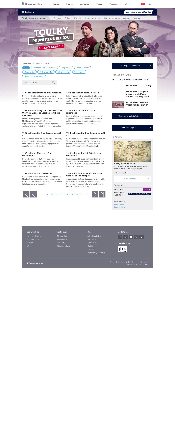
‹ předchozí (33, 307)
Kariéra (90, 341)
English (145, 357)
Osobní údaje (123, 357)
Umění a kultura (82, 68)
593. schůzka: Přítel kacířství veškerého (131, 102)
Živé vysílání (62, 331)
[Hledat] (150, 4)
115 (51, 307)
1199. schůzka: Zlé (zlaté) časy (37, 286)
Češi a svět (51, 68)
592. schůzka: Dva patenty (138, 108)
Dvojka (147, 216)
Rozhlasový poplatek (96, 348)
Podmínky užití (135, 357)
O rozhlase (113, 4)
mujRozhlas (84, 4)
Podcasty (61, 338)
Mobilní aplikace (63, 341)
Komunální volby (33, 334)
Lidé (87, 18)
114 (46, 307)
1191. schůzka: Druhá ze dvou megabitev (42, 115)
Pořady (68, 18)
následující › (95, 307)
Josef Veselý (119, 232)
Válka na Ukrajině (34, 331)
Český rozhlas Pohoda (139, 221)
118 (66, 307)
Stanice (99, 4)
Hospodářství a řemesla (34, 76)
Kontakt (137, 18)
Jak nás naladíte (112, 18)
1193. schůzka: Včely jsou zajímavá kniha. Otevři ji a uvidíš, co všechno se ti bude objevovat (42, 158)
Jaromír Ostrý (119, 234)
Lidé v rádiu (92, 338)
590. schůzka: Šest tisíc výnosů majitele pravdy (137, 130)
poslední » (102, 307)
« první (26, 307)
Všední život (79, 72)
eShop (29, 341)
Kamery (126, 18)
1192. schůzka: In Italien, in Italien (82, 115)
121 (81, 307)
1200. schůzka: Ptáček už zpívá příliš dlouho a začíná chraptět (84, 287)
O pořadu (117, 164)
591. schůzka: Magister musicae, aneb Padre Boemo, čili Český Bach (137, 121)
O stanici (96, 18)
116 (56, 307)
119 (71, 307)
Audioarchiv (62, 334)
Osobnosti (37, 68)
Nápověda (92, 334)
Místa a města (63, 72)
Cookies (112, 357)
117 (61, 307)
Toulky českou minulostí (125, 190)
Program (69, 4)
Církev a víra (29, 72)
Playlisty (78, 18)
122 (86, 307)
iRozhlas (56, 4)
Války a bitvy (66, 68)
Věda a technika (46, 72)
